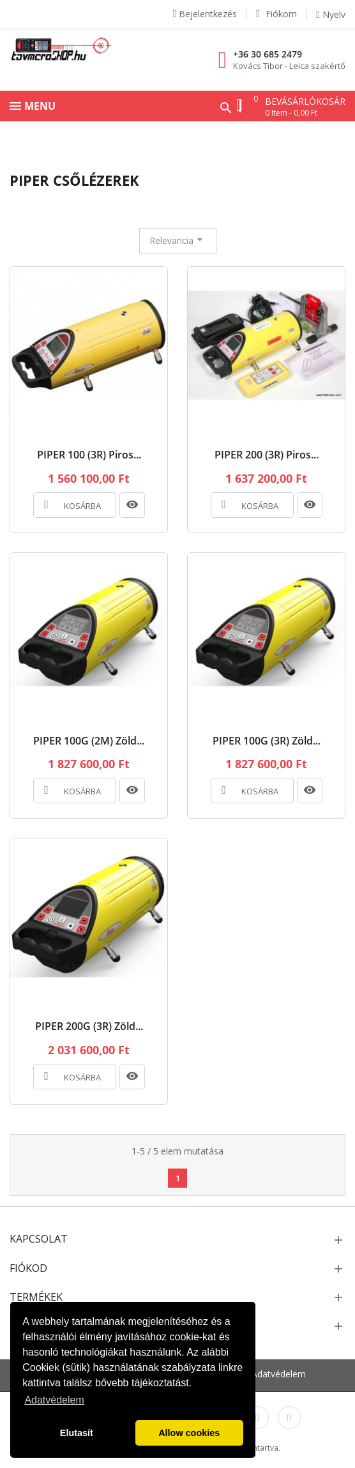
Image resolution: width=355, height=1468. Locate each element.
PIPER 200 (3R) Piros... (267, 455)
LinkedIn (289, 1417)
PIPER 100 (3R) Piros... (89, 455)
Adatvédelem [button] (54, 1400)
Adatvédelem (279, 1374)
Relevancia (177, 239)
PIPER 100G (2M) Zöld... (88, 741)
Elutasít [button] (76, 1433)
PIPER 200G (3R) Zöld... (89, 1027)
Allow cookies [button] (189, 1433)
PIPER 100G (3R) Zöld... (267, 741)
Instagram (257, 1417)
